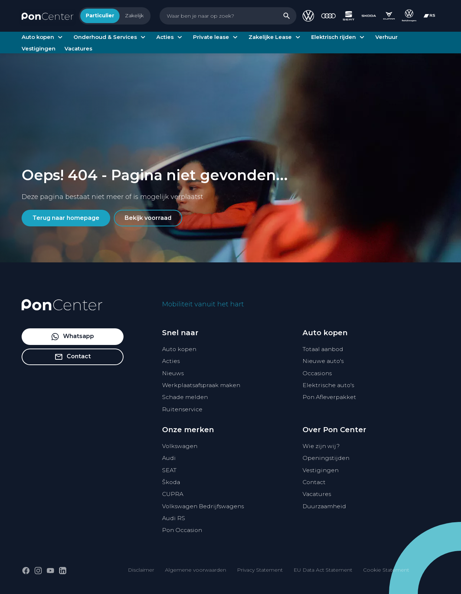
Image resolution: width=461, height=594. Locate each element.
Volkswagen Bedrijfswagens (203, 506)
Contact (314, 482)
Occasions (317, 373)
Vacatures (317, 494)
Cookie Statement (386, 570)
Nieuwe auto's (323, 361)
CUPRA (172, 494)
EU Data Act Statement (323, 570)
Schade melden (185, 397)
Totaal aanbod (323, 349)
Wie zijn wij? (321, 446)
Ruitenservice (182, 409)
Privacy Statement (260, 570)
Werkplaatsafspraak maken (201, 385)
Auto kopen (179, 349)
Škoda (171, 482)
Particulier (100, 15)
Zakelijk (134, 15)
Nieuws (173, 373)
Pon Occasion (182, 530)
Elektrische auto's (328, 385)
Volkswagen (179, 446)
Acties (171, 361)
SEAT (169, 470)
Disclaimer (141, 570)
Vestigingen (321, 470)
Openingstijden (326, 458)
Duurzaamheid (324, 506)
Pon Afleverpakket (329, 397)
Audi (169, 458)
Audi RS (173, 518)
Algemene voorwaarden (195, 570)
